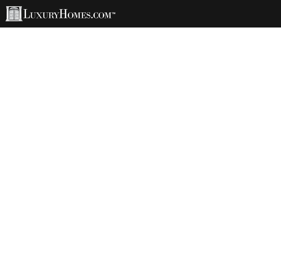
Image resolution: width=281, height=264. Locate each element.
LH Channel (177, 30)
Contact (264, 30)
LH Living (108, 30)
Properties (42, 30)
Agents (77, 30)
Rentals (141, 30)
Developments (222, 30)
